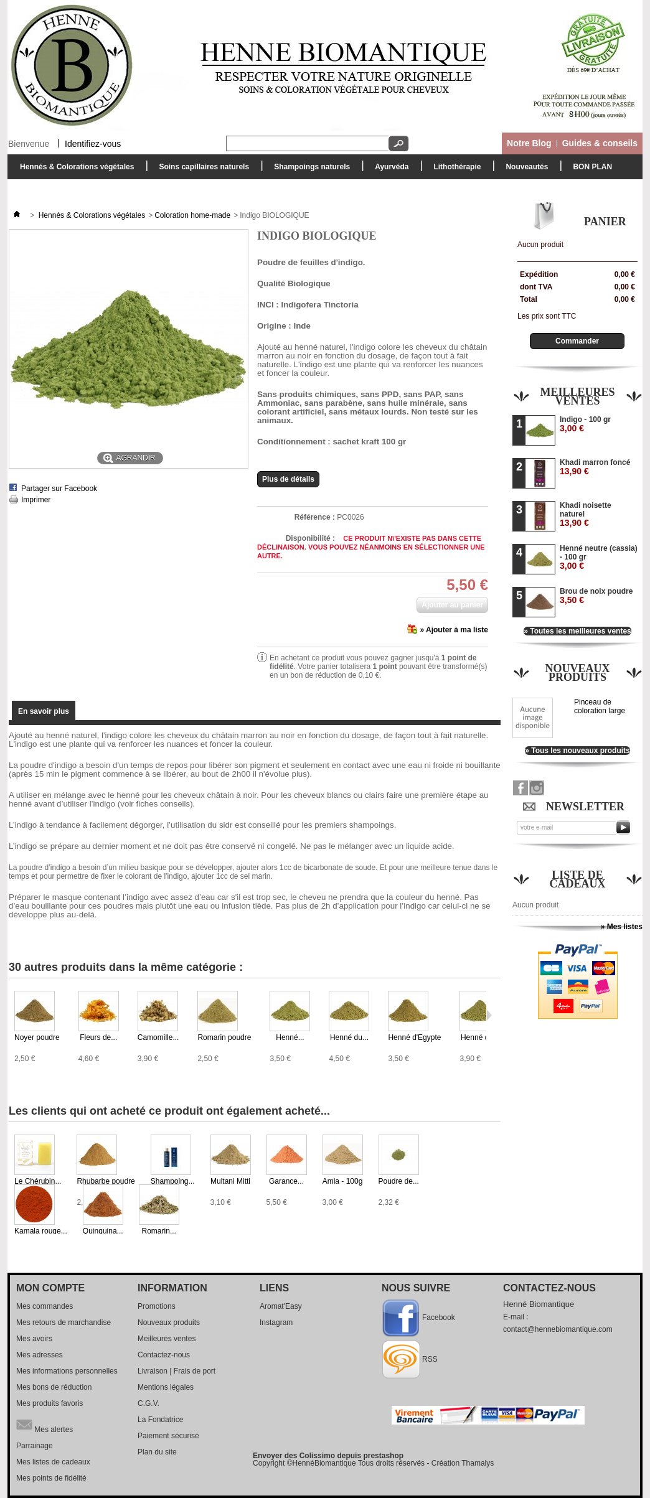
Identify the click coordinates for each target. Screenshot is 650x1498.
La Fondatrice (160, 1419)
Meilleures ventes (577, 396)
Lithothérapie (454, 170)
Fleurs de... (98, 1037)
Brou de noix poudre (596, 596)
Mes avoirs (34, 1338)
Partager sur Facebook (59, 488)
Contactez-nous (164, 1355)
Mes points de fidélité (51, 1478)
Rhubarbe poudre (105, 1181)
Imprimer (35, 499)
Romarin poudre (224, 1037)
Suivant (489, 1015)
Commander (577, 341)
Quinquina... (103, 1231)
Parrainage (34, 1445)
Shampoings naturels (309, 170)
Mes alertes (44, 1424)
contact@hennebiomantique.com (558, 1329)
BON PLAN (592, 166)
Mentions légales (166, 1387)
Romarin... (159, 1231)
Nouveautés (527, 166)
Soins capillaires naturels (201, 170)
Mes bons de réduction (54, 1387)
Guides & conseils (600, 143)
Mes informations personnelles (67, 1371)
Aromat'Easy (281, 1306)
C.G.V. (148, 1403)
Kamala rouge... (40, 1231)
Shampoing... (173, 1181)
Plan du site (157, 1452)
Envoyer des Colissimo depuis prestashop (328, 1455)
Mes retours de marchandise (63, 1322)
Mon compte (50, 1288)
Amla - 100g (343, 1181)
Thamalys (477, 1463)
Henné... (290, 1037)
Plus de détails (288, 479)
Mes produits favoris (49, 1403)
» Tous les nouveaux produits (577, 750)
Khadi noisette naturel (585, 514)
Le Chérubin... (37, 1181)
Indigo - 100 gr (585, 424)
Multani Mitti (230, 1181)
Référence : (314, 517)
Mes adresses (39, 1355)
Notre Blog (529, 143)
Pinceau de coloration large (599, 706)
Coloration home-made (192, 215)
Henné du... (349, 1037)
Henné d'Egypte (414, 1037)
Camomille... (158, 1037)
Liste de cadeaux (578, 879)
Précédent (11, 1158)
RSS (430, 1359)
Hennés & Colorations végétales (74, 170)
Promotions (157, 1306)
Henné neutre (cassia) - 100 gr (599, 557)
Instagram (276, 1322)
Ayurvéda (388, 170)
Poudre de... (399, 1181)
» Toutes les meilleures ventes (577, 631)
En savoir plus (43, 711)
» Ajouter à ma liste (454, 629)
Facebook (438, 1317)
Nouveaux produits (577, 672)
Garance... (286, 1181)
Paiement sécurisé (168, 1435)
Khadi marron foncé (595, 467)
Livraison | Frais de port (176, 1371)
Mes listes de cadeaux (53, 1462)
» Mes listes (622, 926)
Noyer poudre (37, 1037)
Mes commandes (44, 1306)
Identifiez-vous (93, 143)
